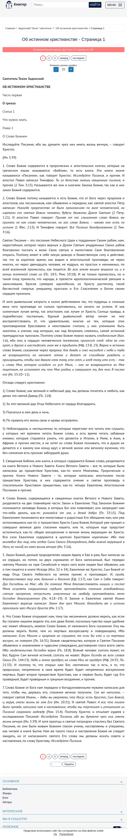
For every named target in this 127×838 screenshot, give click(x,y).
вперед (64, 58)
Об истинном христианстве (72, 28)
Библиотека (10, 788)
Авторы (7, 802)
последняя (78, 58)
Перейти (69, 764)
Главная (10, 28)
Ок (55, 834)
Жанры (7, 793)
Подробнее (66, 834)
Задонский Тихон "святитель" (35, 28)
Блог (5, 797)
